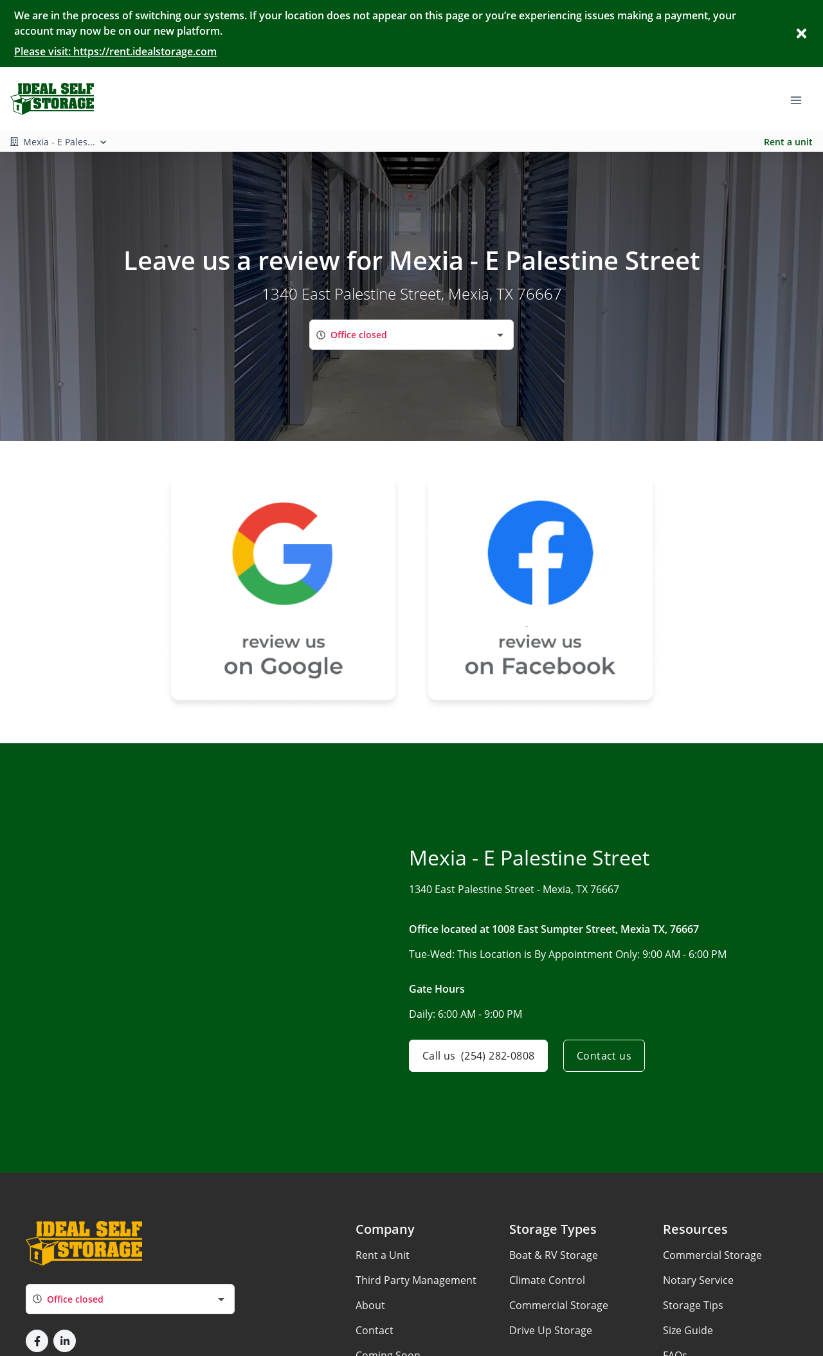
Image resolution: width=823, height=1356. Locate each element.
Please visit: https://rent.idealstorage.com (115, 51)
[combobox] (411, 335)
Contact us (604, 1056)
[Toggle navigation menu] (801, 99)
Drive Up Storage (550, 1330)
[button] (37, 1341)
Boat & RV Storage (553, 1255)
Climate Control (547, 1280)
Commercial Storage (558, 1305)
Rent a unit (788, 142)
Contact (374, 1330)
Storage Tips (693, 1305)
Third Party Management (416, 1280)
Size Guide (688, 1330)
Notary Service (698, 1280)
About (370, 1305)
